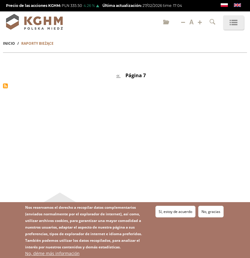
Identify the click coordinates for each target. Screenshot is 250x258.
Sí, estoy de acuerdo (175, 211)
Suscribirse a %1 (5, 85)
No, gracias (210, 211)
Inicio (9, 43)
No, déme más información (52, 253)
